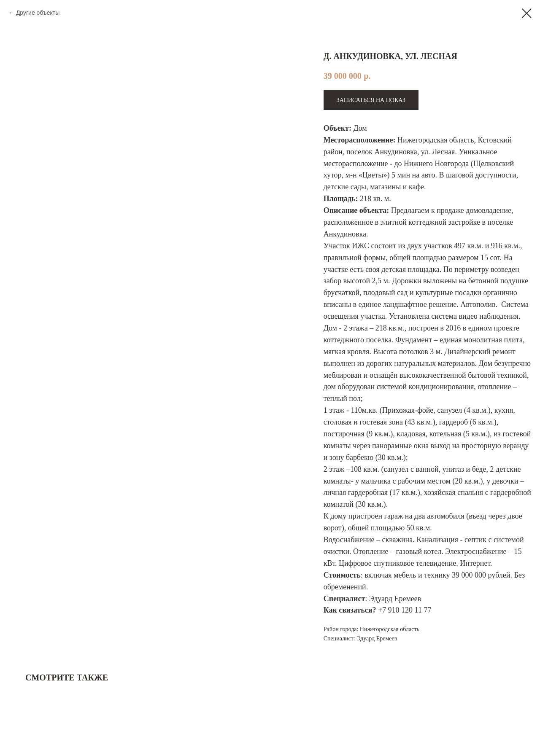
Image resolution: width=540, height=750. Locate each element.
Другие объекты (37, 12)
